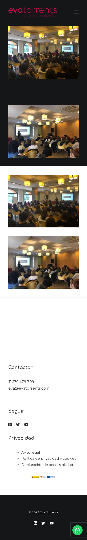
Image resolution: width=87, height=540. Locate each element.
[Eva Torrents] (32, 12)
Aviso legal (30, 452)
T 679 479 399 (21, 382)
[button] (76, 12)
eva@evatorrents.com (28, 388)
